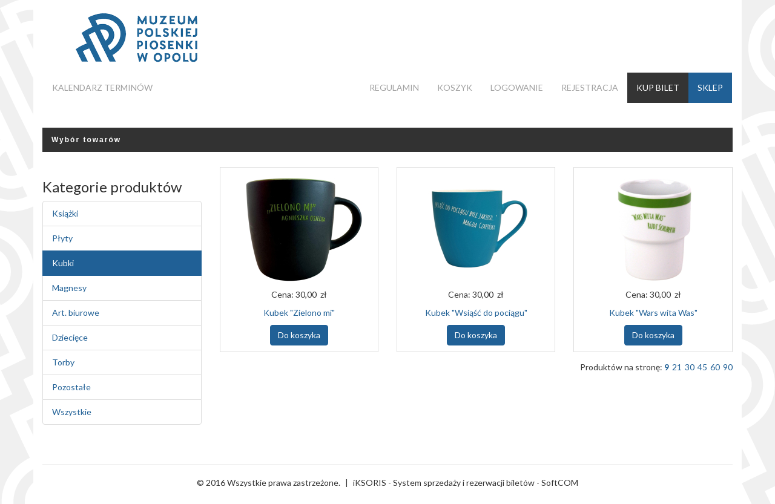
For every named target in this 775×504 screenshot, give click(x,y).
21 (677, 367)
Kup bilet (657, 87)
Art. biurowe (75, 312)
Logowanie (516, 87)
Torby (63, 362)
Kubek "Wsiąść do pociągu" (476, 312)
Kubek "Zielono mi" (299, 312)
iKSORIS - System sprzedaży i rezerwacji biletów (444, 482)
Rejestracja (589, 87)
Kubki (63, 263)
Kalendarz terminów (102, 87)
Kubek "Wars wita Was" (653, 312)
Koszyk (454, 87)
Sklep (710, 87)
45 (702, 367)
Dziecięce (70, 337)
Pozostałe (71, 387)
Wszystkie (71, 412)
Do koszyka (299, 335)
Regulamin (394, 87)
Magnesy (69, 288)
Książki (65, 213)
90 (728, 367)
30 (689, 367)
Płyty (62, 238)
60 (715, 367)
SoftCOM (559, 482)
